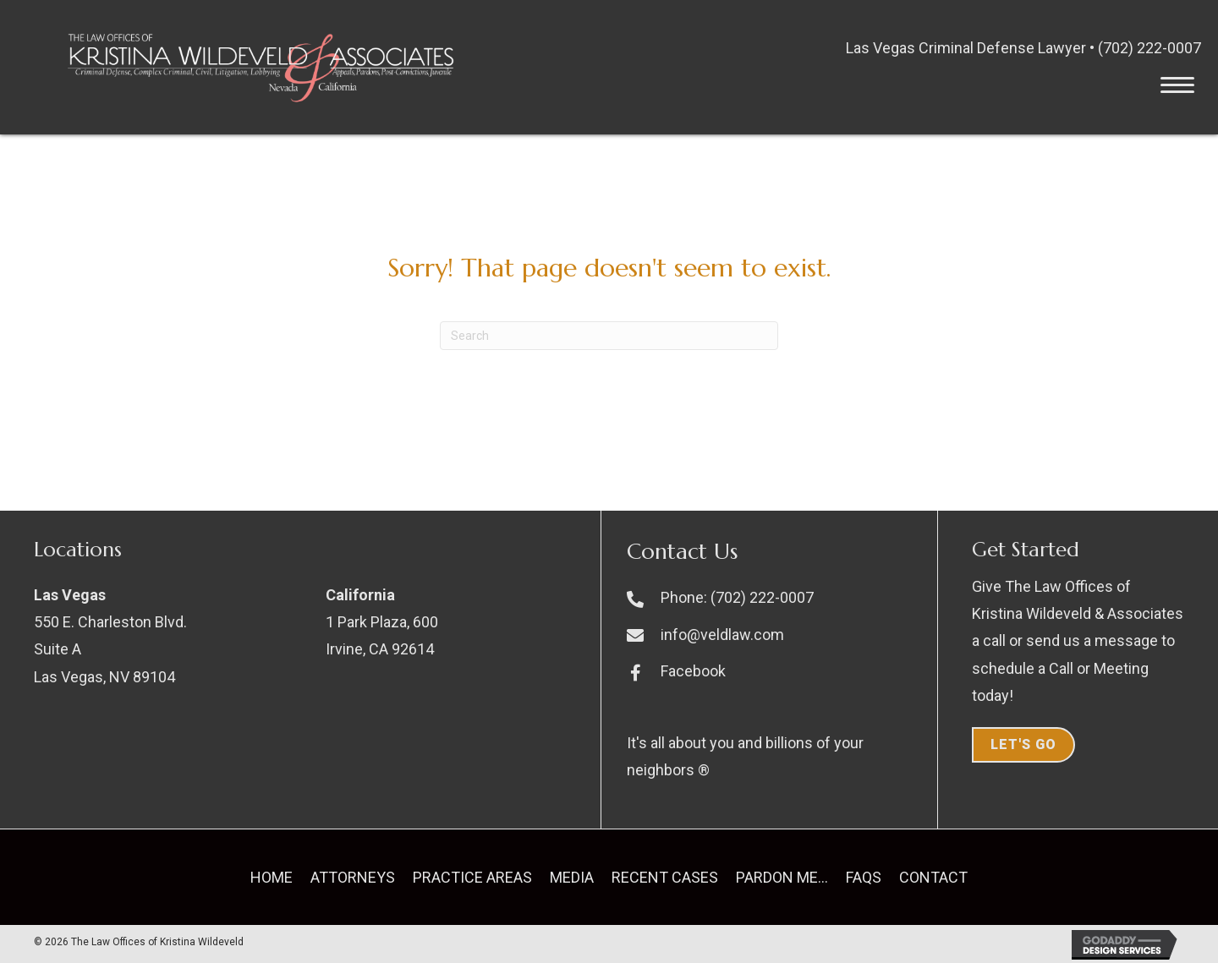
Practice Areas (472, 877)
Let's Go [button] (1023, 744)
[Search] (609, 335)
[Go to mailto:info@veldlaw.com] (773, 634)
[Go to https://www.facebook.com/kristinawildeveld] (773, 671)
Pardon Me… (782, 877)
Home (271, 877)
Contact (933, 877)
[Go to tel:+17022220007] (773, 597)
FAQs (863, 877)
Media (572, 877)
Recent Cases (665, 877)
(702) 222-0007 (1149, 48)
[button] (1177, 85)
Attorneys (352, 877)
